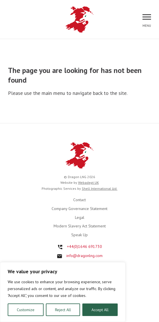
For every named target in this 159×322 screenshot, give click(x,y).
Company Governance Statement (79, 208)
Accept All (100, 309)
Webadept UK (88, 182)
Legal (79, 217)
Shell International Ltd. (99, 188)
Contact (79, 199)
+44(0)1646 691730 (84, 246)
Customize (25, 309)
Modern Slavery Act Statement (80, 226)
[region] (62, 292)
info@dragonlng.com (84, 255)
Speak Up (79, 234)
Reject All (63, 309)
